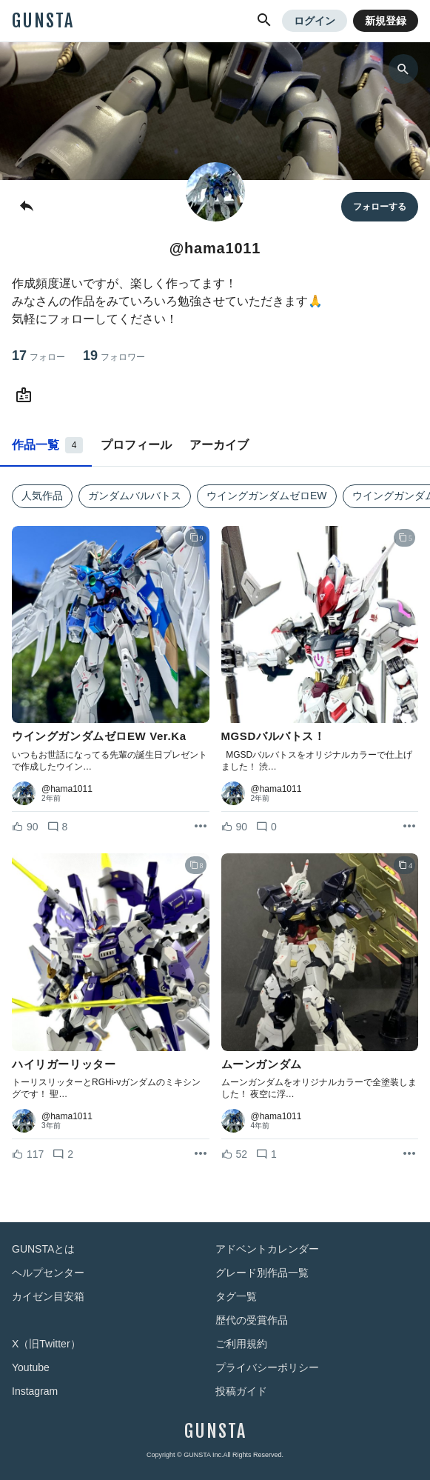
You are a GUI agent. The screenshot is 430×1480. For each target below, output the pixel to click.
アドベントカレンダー (267, 1249)
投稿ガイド (241, 1391)
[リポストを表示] (200, 827)
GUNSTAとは (43, 1249)
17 (38, 356)
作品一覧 (47, 445)
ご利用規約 (241, 1344)
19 (114, 356)
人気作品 (42, 495)
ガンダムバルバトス (134, 495)
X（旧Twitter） (46, 1344)
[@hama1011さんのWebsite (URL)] (26, 395)
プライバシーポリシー (267, 1367)
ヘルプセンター (48, 1273)
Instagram (35, 1391)
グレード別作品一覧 (262, 1273)
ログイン (314, 21)
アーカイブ (219, 445)
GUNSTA (43, 21)
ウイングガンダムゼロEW (266, 495)
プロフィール (136, 445)
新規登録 (385, 21)
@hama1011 (67, 789)
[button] (264, 21)
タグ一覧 (236, 1296)
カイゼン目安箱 (48, 1296)
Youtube (31, 1367)
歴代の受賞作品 (251, 1320)
